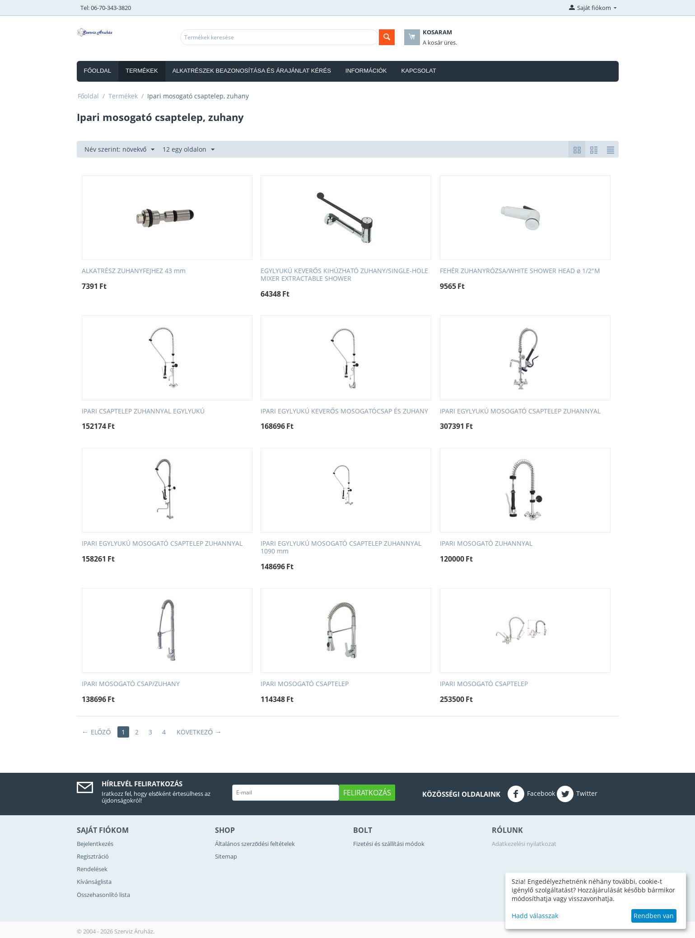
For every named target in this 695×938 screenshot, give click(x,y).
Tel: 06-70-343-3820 (105, 8)
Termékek (142, 70)
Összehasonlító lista (103, 895)
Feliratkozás (367, 793)
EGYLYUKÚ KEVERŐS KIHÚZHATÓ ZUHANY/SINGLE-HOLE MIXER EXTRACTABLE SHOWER (344, 275)
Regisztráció (93, 856)
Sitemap (226, 856)
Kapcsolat (418, 70)
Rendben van (654, 915)
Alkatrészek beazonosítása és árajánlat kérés (252, 70)
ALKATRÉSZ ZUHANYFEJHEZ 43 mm (134, 271)
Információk (366, 70)
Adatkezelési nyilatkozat (524, 844)
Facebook (531, 794)
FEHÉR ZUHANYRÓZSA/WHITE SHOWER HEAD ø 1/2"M (520, 271)
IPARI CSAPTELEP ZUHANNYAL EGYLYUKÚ (143, 411)
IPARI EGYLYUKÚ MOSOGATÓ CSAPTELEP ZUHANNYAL (520, 411)
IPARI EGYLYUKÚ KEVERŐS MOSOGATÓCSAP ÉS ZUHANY (344, 411)
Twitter (576, 794)
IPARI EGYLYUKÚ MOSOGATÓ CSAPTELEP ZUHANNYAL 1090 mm (341, 547)
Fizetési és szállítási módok (388, 844)
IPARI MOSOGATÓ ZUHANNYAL (486, 544)
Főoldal (98, 70)
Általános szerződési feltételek (255, 844)
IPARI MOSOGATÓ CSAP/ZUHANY (131, 684)
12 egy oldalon (189, 149)
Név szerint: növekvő (119, 149)
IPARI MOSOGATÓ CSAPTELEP (305, 684)
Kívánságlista (94, 882)
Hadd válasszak (535, 915)
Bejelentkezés (95, 844)
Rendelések (92, 869)
